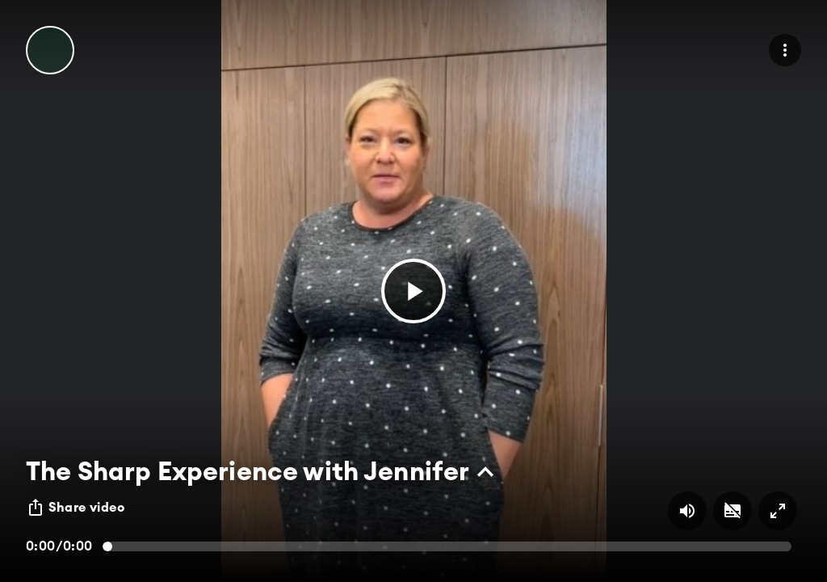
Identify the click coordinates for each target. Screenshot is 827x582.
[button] (413, 291)
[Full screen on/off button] (777, 510)
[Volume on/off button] (687, 510)
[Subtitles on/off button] (732, 510)
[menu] (785, 50)
